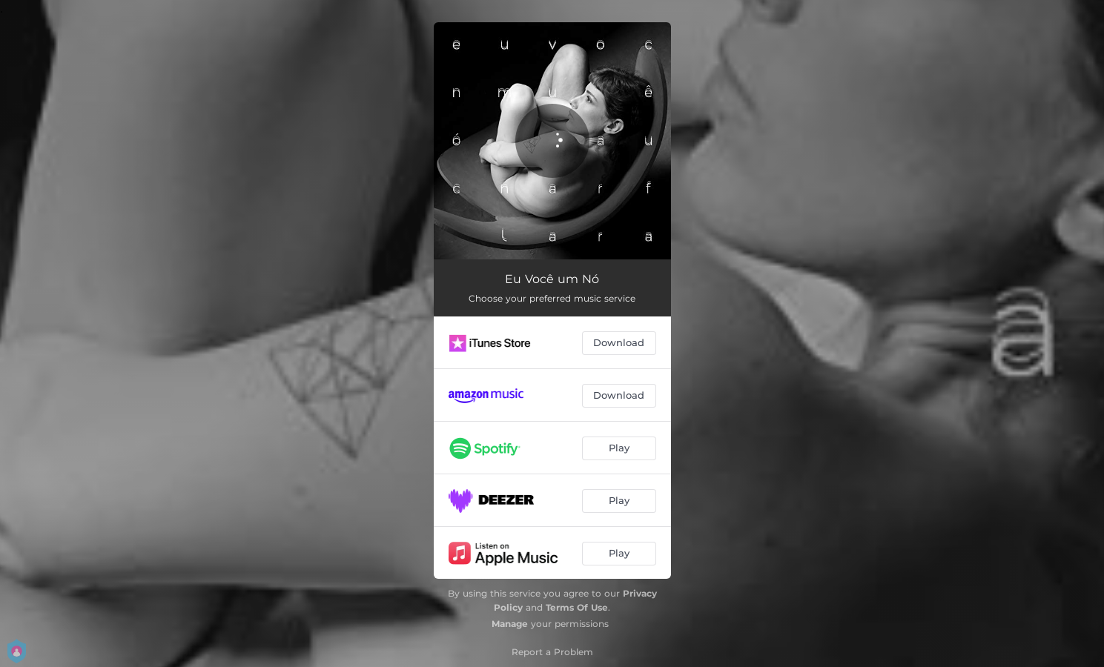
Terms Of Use (577, 607)
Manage (510, 623)
